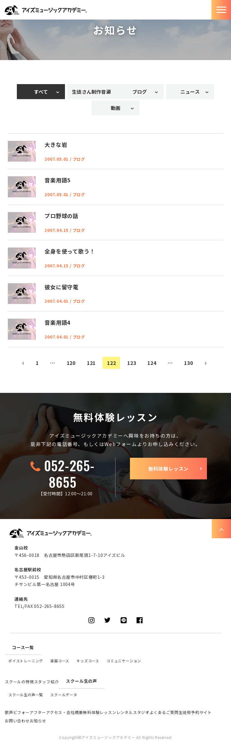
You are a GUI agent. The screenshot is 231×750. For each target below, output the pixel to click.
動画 (115, 107)
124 (151, 362)
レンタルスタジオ (132, 712)
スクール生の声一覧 (25, 694)
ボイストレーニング (25, 660)
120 (71, 362)
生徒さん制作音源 (91, 91)
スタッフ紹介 (46, 682)
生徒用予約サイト (195, 712)
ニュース (190, 91)
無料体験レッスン (168, 468)
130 (188, 362)
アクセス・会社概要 (64, 712)
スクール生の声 (81, 681)
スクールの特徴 (19, 682)
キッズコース (87, 660)
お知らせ (38, 721)
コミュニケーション (123, 660)
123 (131, 362)
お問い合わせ (17, 721)
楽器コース (59, 660)
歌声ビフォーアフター (25, 712)
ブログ (139, 91)
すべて (41, 91)
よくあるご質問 (164, 712)
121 (91, 362)
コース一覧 (23, 647)
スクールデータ (63, 694)
